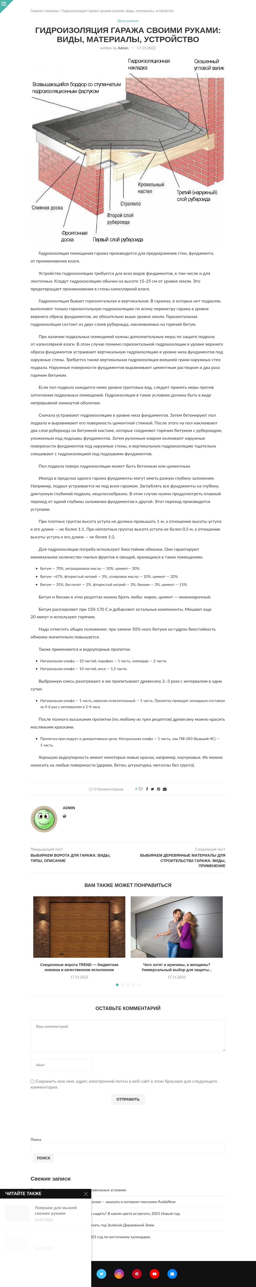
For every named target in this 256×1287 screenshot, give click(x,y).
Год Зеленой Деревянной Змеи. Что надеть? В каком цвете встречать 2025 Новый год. (105, 1213)
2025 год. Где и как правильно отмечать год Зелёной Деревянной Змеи (92, 1225)
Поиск (36, 1139)
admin (123, 48)
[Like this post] (140, 789)
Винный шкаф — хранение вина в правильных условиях (78, 1190)
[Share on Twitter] (152, 789)
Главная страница (44, 11)
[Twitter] (101, 1274)
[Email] (172, 1274)
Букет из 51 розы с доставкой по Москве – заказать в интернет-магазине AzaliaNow (103, 1201)
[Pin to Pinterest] (158, 789)
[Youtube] (154, 1274)
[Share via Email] (165, 789)
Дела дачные (128, 21)
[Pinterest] (137, 1274)
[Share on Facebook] (147, 789)
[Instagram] (119, 1274)
